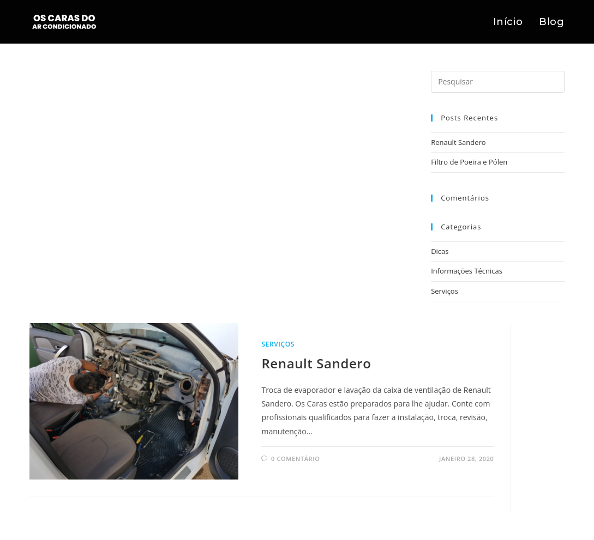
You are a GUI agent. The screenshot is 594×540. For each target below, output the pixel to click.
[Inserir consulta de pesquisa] (497, 82)
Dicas (439, 251)
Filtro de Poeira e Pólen (469, 162)
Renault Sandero (458, 142)
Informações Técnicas (466, 271)
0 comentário (295, 458)
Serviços (444, 291)
